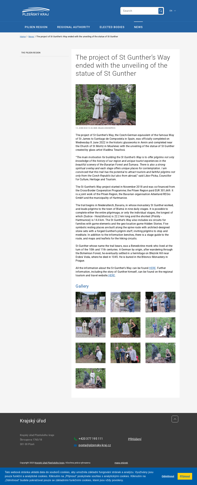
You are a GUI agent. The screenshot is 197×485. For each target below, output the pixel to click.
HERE (152, 268)
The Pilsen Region (30, 53)
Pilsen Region (36, 27)
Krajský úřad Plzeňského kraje (49, 462)
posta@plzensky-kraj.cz (95, 445)
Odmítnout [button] (168, 476)
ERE (112, 275)
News (138, 27)
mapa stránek (121, 462)
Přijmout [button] (185, 476)
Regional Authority (73, 27)
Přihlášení (134, 439)
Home (23, 36)
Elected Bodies (112, 27)
